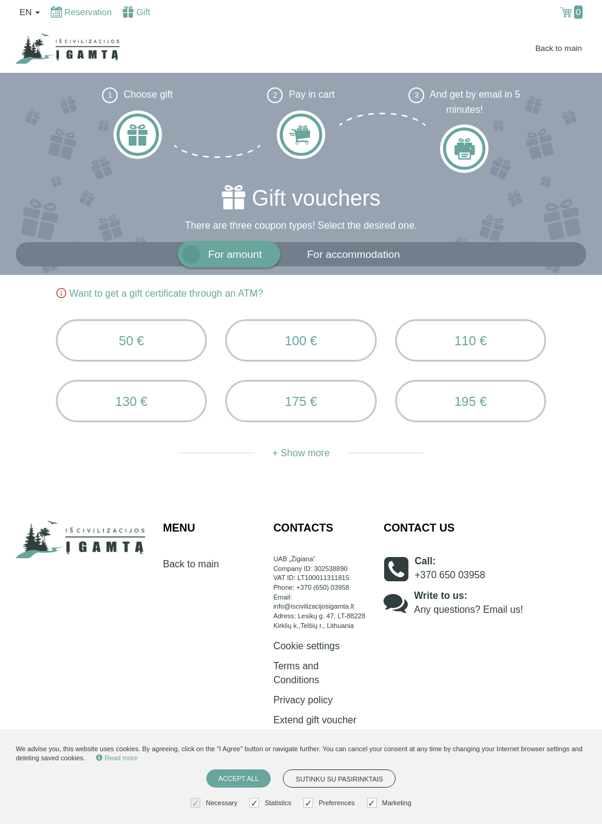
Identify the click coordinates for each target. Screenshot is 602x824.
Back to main (558, 48)
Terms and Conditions (296, 673)
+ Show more (301, 453)
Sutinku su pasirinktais (339, 779)
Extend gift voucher (314, 720)
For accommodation (353, 254)
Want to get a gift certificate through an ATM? (159, 293)
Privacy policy (303, 700)
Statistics (271, 803)
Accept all (238, 778)
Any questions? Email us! (468, 609)
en (29, 12)
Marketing (390, 803)
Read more (116, 758)
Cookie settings (306, 646)
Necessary (215, 803)
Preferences (330, 803)
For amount (235, 254)
